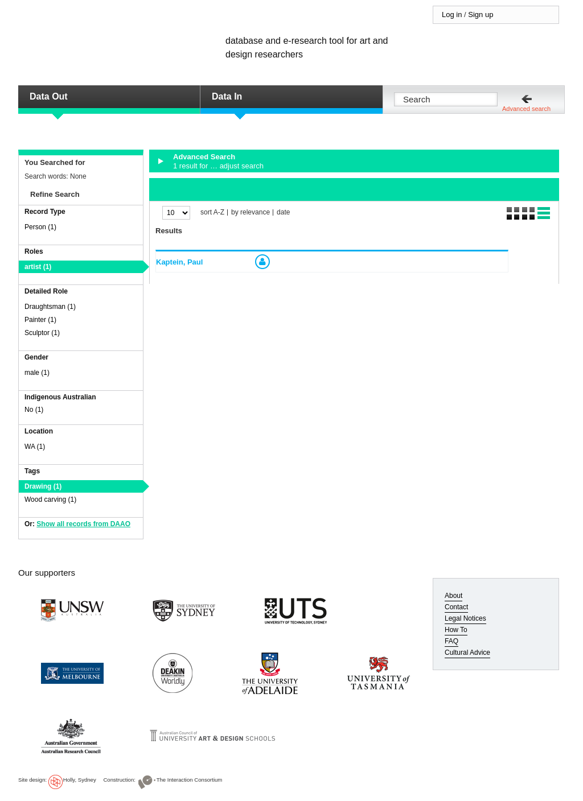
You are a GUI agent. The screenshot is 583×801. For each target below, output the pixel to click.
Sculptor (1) (42, 333)
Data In (227, 96)
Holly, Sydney (79, 780)
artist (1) (37, 267)
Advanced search (526, 108)
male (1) (37, 373)
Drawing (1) (42, 486)
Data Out (49, 96)
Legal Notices (465, 618)
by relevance (250, 212)
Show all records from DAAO (83, 524)
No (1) (33, 410)
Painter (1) (40, 320)
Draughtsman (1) (50, 307)
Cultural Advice (467, 653)
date (283, 212)
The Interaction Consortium (190, 780)
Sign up (480, 14)
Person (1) (40, 227)
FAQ (451, 641)
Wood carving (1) (50, 499)
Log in (452, 14)
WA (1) (34, 447)
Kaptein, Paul (179, 262)
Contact (456, 607)
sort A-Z (212, 212)
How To (456, 630)
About (453, 596)
